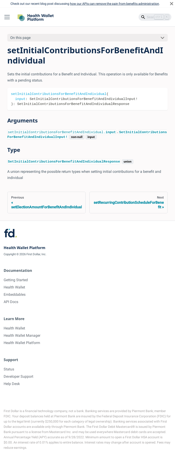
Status (9, 369)
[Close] (171, 3)
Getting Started (16, 280)
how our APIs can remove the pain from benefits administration (114, 3)
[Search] (155, 17)
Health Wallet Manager (22, 335)
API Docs (11, 302)
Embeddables (15, 294)
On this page (20, 38)
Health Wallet (14, 287)
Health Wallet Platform (22, 343)
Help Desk (12, 384)
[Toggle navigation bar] (7, 17)
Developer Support (18, 376)
